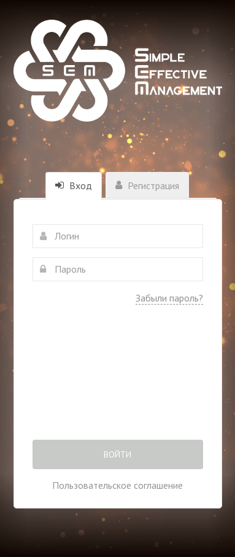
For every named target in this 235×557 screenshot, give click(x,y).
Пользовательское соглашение (117, 485)
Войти (117, 454)
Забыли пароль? (169, 298)
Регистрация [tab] (147, 185)
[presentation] (117, 381)
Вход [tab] (73, 185)
